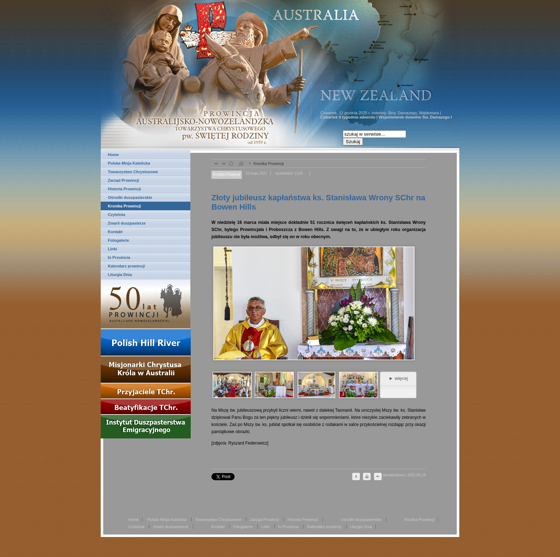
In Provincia (119, 257)
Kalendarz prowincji (126, 266)
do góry (356, 477)
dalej (223, 164)
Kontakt (115, 232)
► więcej (398, 378)
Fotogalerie (118, 240)
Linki (112, 249)
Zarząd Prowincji (123, 180)
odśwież (231, 164)
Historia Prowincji (124, 189)
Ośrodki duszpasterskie (130, 197)
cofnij (377, 477)
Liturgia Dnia (120, 274)
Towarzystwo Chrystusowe (133, 172)
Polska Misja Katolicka (129, 163)
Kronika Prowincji (124, 206)
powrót (215, 164)
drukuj (366, 477)
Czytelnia (116, 214)
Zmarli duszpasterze (127, 223)
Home (113, 154)
